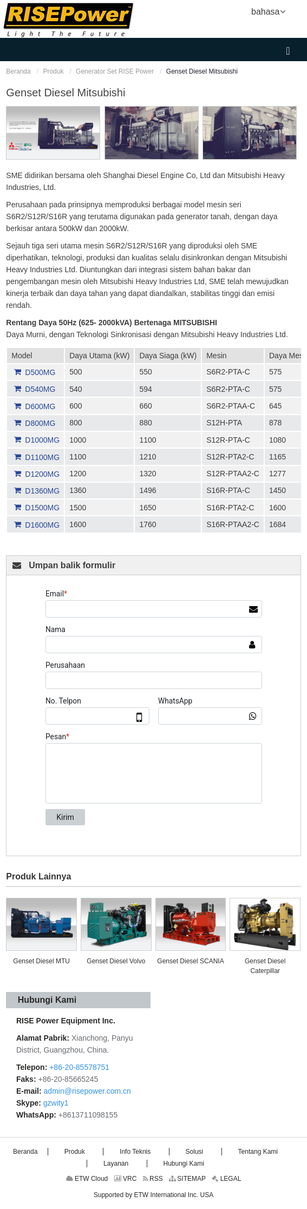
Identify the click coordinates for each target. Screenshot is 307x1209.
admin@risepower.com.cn (87, 1091)
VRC (125, 1178)
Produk (53, 71)
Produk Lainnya (38, 876)
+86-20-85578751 (78, 1067)
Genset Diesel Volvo (116, 961)
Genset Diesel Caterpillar (265, 966)
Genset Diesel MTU (41, 961)
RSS (153, 1178)
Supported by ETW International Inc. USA (153, 1195)
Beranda (18, 71)
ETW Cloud (87, 1178)
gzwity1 (56, 1103)
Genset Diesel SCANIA (190, 961)
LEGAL (226, 1178)
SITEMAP (187, 1178)
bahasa (268, 10)
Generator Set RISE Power (115, 71)
